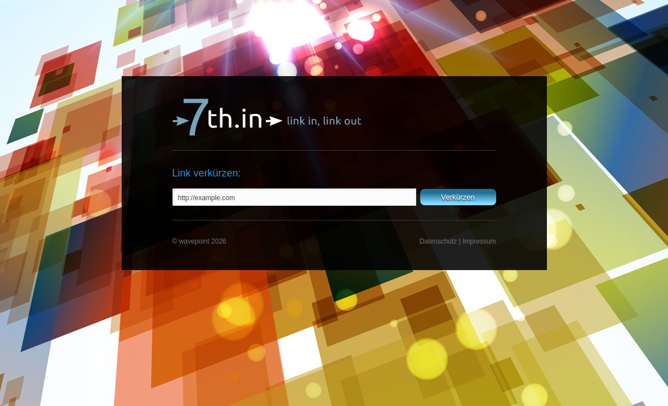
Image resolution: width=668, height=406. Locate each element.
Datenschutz (438, 241)
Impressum (479, 241)
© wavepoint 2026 (199, 241)
